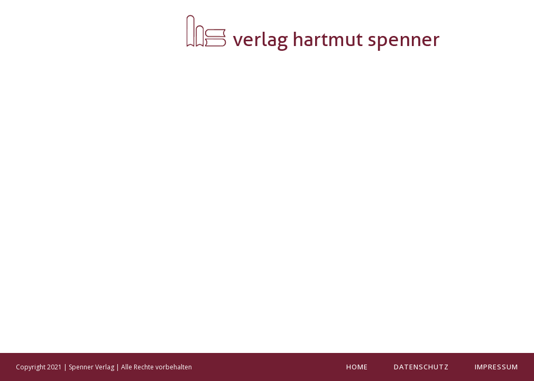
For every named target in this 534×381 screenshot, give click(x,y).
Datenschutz (421, 366)
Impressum (496, 366)
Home (357, 366)
